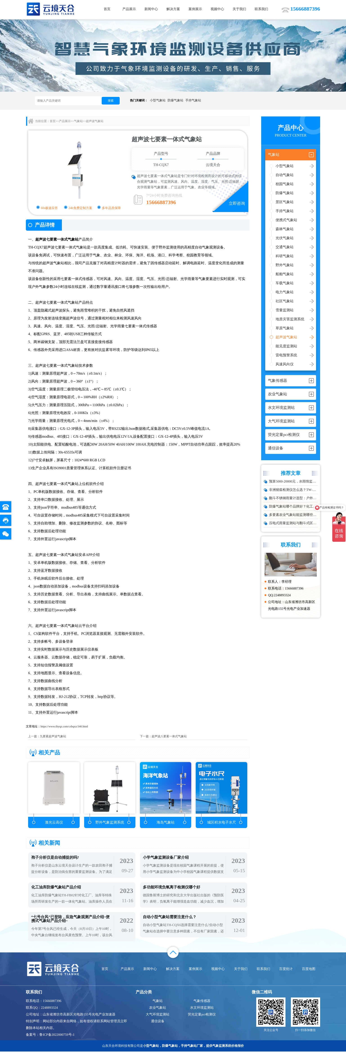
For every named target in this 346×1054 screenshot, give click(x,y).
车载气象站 (285, 283)
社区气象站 (285, 301)
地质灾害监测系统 (290, 319)
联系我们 (261, 9)
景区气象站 (285, 202)
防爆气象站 (175, 100)
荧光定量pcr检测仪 (202, 1017)
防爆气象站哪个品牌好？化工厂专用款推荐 (293, 506)
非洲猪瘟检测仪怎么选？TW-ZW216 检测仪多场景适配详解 (293, 490)
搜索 (111, 100)
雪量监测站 (285, 310)
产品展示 (129, 9)
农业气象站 (157, 1010)
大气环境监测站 (157, 1017)
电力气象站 (285, 292)
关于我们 (239, 9)
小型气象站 (158, 100)
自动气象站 (285, 175)
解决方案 (173, 9)
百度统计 (286, 971)
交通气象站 (285, 247)
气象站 (78, 121)
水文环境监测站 (202, 1010)
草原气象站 (285, 328)
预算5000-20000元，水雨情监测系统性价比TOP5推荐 (293, 481)
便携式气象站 (286, 220)
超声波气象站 (286, 337)
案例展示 (195, 9)
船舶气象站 (285, 274)
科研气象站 (285, 256)
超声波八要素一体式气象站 (169, 736)
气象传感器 (201, 1003)
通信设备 (157, 1023)
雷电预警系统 (286, 355)
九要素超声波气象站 (53, 736)
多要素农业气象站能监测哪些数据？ (293, 515)
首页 (107, 9)
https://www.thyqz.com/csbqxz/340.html (64, 726)
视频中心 (217, 9)
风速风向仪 (285, 364)
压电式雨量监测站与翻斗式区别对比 (293, 523)
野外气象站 (285, 265)
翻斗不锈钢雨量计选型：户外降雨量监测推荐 (293, 498)
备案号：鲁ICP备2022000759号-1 (50, 1037)
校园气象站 (285, 184)
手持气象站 (193, 100)
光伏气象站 (285, 238)
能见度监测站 (286, 346)
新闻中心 (151, 9)
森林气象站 (285, 229)
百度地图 (308, 971)
